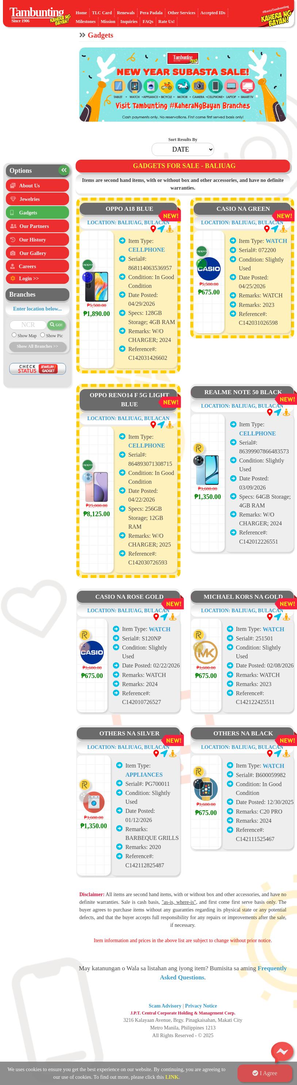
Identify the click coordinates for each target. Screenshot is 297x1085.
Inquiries (129, 21)
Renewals (126, 12)
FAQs (147, 21)
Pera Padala (151, 12)
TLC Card (102, 12)
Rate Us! (167, 21)
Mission (108, 21)
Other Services (181, 12)
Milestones (86, 21)
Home (81, 12)
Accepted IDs (213, 12)
